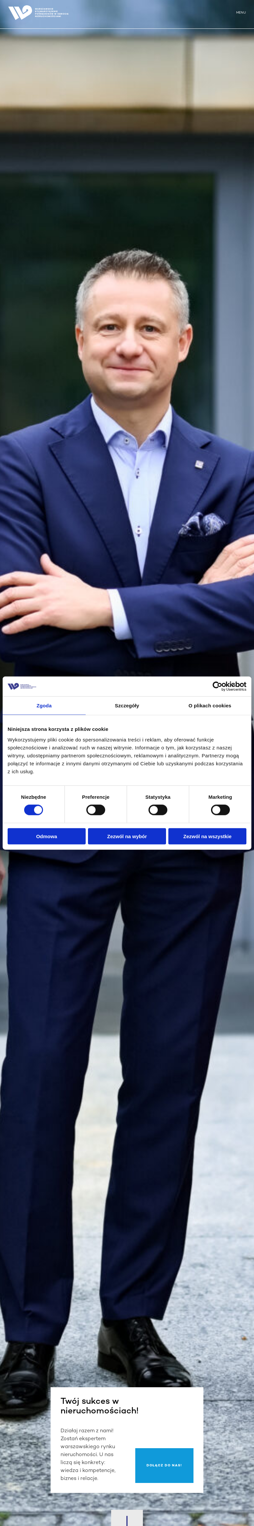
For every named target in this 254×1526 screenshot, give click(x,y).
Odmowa (46, 836)
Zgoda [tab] (44, 705)
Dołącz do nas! (164, 1465)
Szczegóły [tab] (127, 705)
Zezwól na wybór (127, 836)
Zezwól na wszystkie (207, 836)
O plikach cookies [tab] (210, 705)
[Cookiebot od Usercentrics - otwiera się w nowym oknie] (217, 686)
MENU (241, 13)
